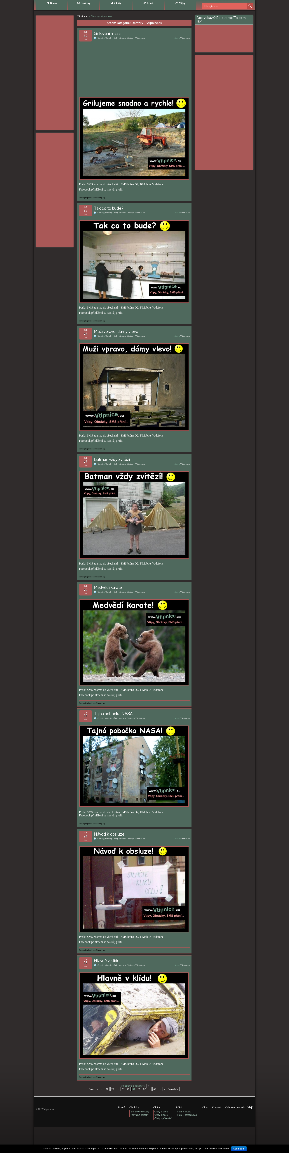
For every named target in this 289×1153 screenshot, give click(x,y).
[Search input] (221, 6)
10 (107, 1089)
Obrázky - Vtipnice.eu (136, 38)
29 (128, 1089)
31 (139, 1089)
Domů (121, 1107)
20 (113, 1089)
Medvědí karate (108, 587)
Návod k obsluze (109, 834)
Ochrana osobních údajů (239, 1107)
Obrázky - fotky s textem (115, 38)
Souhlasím (239, 1148)
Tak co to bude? (108, 208)
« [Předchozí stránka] (97, 1089)
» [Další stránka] (164, 1089)
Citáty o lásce (161, 1115)
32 (144, 1089)
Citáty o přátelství (163, 1118)
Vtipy (205, 1107)
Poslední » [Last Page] (173, 1089)
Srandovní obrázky (139, 1111)
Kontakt (216, 1107)
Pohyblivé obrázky (139, 1115)
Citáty (156, 1107)
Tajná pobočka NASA (113, 713)
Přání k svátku (184, 1111)
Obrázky (101, 38)
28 (123, 1089)
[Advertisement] (54, 72)
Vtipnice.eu (185, 38)
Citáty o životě (161, 1111)
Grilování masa (107, 33)
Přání (179, 1107)
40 (155, 1089)
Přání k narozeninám (187, 1115)
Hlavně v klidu (107, 960)
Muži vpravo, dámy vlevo (116, 331)
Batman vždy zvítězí (112, 459)
